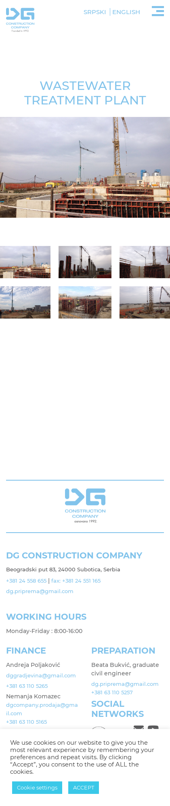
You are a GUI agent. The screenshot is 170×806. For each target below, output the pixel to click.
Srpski (95, 12)
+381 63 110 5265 (26, 686)
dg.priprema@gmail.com (40, 591)
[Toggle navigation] (158, 10)
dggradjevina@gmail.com (41, 675)
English (126, 12)
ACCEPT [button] (83, 787)
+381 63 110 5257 (111, 692)
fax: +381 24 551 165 (74, 580)
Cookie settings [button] (37, 787)
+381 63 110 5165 (26, 722)
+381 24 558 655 (25, 580)
